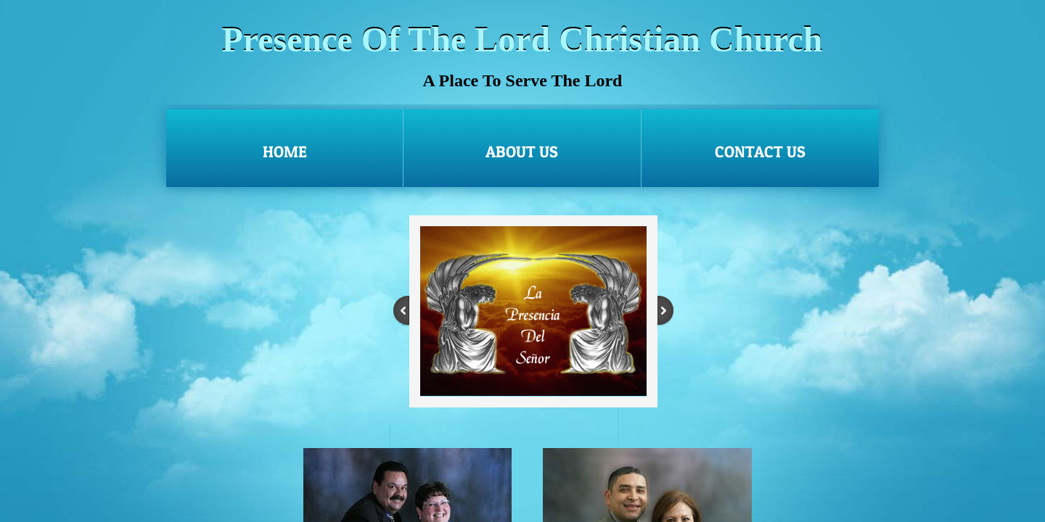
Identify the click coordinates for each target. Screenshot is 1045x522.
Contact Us (760, 151)
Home (285, 151)
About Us (521, 151)
